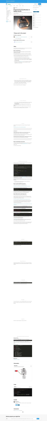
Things (6, 8)
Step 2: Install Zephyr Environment (8, 11)
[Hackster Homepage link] (8, 4)
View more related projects (35, 27)
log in (16, 410)
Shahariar (16, 7)
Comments (7, 19)
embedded (35, 11)
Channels (11, 5)
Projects (7, 5)
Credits (7, 18)
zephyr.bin (16, 218)
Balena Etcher (21, 61)
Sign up (38, 418)
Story (6, 9)
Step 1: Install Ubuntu (8, 10)
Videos (23, 5)
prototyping (38, 11)
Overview (7, 7)
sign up (18, 410)
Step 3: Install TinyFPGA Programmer (9, 12)
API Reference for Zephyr (17, 359)
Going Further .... (8, 15)
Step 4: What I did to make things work (9, 14)
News (14, 5)
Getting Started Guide (25, 143)
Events (20, 5)
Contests (17, 5)
